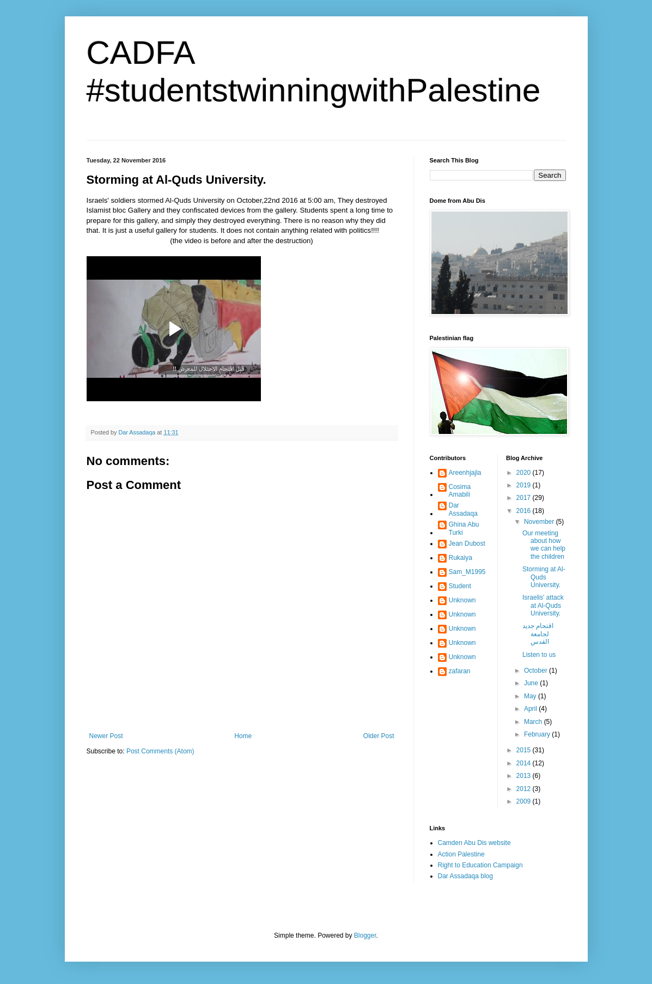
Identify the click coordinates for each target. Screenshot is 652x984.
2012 (524, 789)
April (531, 709)
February (538, 734)
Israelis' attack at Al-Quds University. (543, 605)
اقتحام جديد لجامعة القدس (537, 633)
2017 (524, 498)
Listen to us (539, 655)
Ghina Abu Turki (464, 528)
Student (460, 586)
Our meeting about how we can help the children (543, 544)
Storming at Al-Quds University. (543, 577)
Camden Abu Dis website (474, 843)
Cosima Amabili (460, 490)
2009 (524, 801)
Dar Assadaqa (463, 509)
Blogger (365, 935)
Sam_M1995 (467, 572)
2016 (524, 511)
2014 (524, 763)
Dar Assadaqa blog (465, 876)
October (536, 670)
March (534, 722)
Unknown (462, 600)
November (540, 522)
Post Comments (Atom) (160, 751)
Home (243, 736)
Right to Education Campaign (480, 865)
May (531, 696)
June (532, 683)
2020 (524, 472)
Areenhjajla (465, 472)
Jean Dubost (467, 543)
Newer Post (106, 736)
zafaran (460, 671)
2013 (524, 776)
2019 (524, 485)
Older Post (378, 736)
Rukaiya (460, 558)
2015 (524, 750)
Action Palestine (461, 854)
